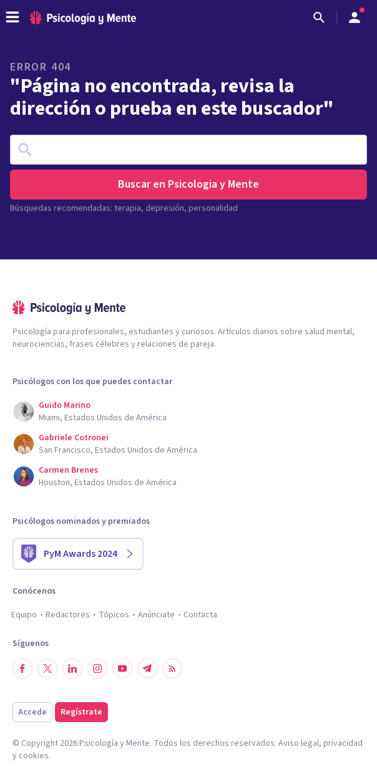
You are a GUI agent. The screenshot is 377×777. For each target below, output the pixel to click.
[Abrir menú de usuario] (354, 17)
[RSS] (172, 668)
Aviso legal (298, 743)
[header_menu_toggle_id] (12, 17)
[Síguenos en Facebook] (22, 668)
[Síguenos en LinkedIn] (72, 668)
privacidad (343, 743)
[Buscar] (318, 17)
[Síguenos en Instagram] (97, 668)
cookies (34, 756)
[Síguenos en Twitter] (47, 668)
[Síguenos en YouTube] (122, 668)
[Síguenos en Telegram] (147, 668)
